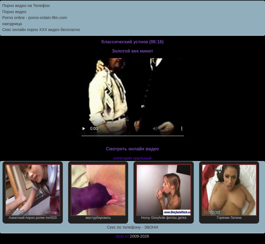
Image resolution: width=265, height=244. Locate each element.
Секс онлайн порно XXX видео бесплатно (41, 29)
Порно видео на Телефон (26, 5)
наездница (12, 24)
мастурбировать (98, 192)
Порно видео (14, 12)
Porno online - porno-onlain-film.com (34, 17)
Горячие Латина (229, 192)
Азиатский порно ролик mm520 (32, 192)
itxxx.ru (122, 236)
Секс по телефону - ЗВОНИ (132, 227)
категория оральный (133, 158)
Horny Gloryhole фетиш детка (163, 192)
